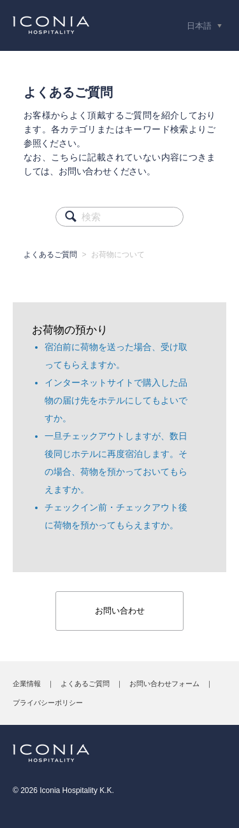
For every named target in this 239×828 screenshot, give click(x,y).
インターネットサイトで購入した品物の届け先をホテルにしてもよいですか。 (116, 400)
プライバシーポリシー (48, 702)
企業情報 (27, 683)
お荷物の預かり (70, 330)
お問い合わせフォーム (164, 683)
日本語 (200, 26)
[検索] (119, 217)
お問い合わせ (120, 610)
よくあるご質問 (50, 254)
